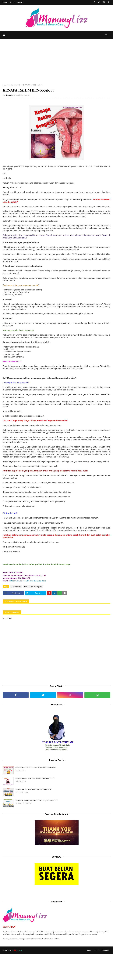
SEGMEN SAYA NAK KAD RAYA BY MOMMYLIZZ (35, 778)
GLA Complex (16, 587)
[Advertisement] (56, 63)
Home (5, 2)
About (12, 2)
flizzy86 (8, 95)
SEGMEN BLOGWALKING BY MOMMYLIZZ (33, 789)
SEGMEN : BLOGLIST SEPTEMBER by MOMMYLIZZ (36, 800)
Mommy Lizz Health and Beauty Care (28, 581)
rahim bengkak (14, 85)
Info (25, 587)
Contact (20, 2)
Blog (20, 950)
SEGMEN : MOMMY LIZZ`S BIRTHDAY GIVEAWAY (35, 767)
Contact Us (106, 950)
